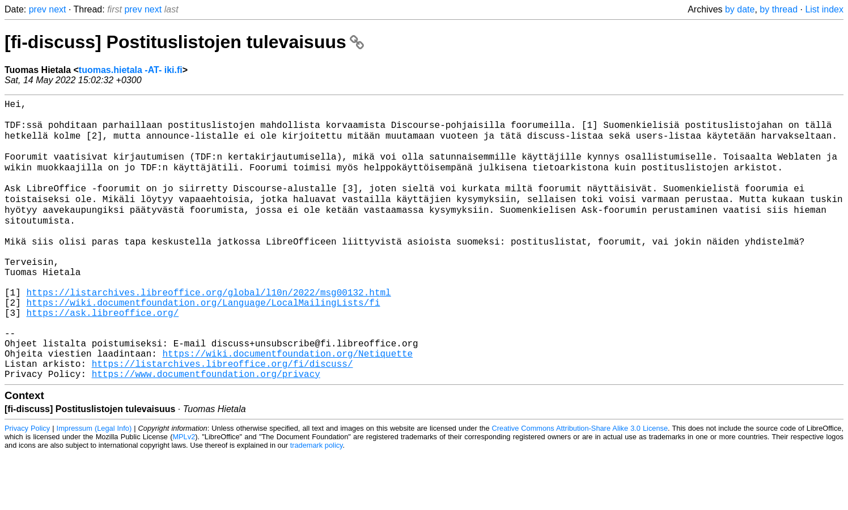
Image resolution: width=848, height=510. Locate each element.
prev (37, 9)
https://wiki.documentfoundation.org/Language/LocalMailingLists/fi (203, 342)
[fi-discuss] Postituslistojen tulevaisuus (184, 42)
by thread (779, 9)
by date (739, 9)
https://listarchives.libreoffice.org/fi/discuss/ (222, 417)
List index (824, 9)
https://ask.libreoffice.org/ (102, 355)
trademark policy (316, 501)
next (57, 9)
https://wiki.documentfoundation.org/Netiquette (287, 404)
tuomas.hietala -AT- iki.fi (131, 70)
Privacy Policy (27, 484)
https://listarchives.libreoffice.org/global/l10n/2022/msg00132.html (208, 330)
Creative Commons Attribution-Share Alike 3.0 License (580, 484)
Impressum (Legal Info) (94, 484)
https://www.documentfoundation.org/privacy (206, 429)
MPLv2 (183, 492)
